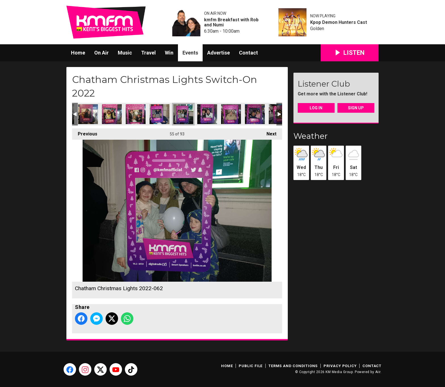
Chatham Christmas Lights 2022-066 (255, 114)
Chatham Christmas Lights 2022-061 (159, 114)
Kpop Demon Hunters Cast (338, 22)
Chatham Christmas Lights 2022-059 (136, 114)
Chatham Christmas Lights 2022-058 (112, 114)
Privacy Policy (340, 366)
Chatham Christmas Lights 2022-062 (183, 114)
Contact (248, 53)
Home (78, 53)
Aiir (378, 372)
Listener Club (324, 84)
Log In (316, 108)
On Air (101, 53)
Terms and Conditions (293, 366)
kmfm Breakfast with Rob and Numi (231, 22)
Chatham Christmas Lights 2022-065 (231, 114)
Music (125, 53)
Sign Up (356, 108)
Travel (148, 53)
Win (169, 53)
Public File (251, 366)
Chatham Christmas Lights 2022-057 (88, 114)
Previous (84, 132)
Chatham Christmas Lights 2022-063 (207, 114)
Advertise (218, 53)
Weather (310, 136)
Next (268, 132)
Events (190, 53)
